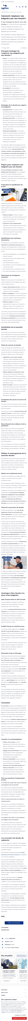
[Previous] (1, 967)
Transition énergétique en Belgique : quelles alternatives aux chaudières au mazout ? (8, 971)
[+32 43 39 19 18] (9, 2)
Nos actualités (4, 11)
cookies (6, 1005)
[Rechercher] (16, 7)
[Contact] (3, 2)
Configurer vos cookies (20, 1015)
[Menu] (25, 7)
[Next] (26, 967)
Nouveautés (5, 930)
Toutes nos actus (21, 955)
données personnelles (16, 1010)
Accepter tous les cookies (19, 1018)
